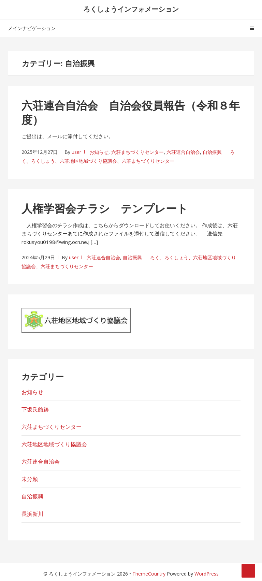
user (76, 152)
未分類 (29, 479)
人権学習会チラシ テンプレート (104, 208)
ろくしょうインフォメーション (131, 9)
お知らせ (98, 152)
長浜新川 (32, 514)
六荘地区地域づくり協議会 (54, 444)
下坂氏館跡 (35, 409)
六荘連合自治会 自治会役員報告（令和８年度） (130, 112)
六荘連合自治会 (183, 152)
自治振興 (212, 152)
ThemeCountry (148, 573)
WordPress (206, 573)
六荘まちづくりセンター (137, 152)
